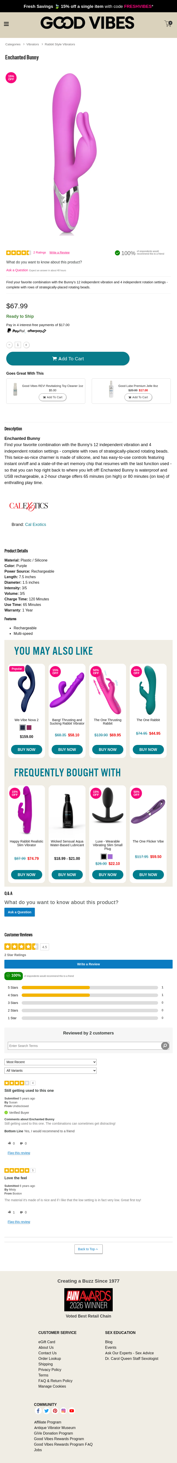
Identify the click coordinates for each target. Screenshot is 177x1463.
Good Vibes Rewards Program (59, 1438)
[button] (22, 727)
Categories (13, 44)
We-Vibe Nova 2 (26, 720)
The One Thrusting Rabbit (107, 722)
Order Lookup (49, 1358)
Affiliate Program (47, 1422)
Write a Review (60, 252)
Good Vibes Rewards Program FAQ (63, 1444)
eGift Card (46, 1342)
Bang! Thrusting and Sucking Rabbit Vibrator (67, 722)
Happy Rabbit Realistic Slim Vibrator (26, 843)
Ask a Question (17, 270)
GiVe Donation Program (53, 1433)
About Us (46, 1347)
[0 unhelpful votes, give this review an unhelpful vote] (22, 1143)
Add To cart (68, 359)
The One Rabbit (148, 720)
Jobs (38, 1450)
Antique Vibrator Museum (55, 1427)
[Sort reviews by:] (50, 1062)
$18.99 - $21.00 (67, 858)
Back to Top (88, 1249)
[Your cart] (167, 23)
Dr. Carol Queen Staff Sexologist (131, 1358)
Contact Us (47, 1353)
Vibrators (33, 44)
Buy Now (26, 749)
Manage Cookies (52, 1386)
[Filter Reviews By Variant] (50, 1071)
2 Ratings (39, 252)
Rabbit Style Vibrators (60, 44)
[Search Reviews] (88, 1046)
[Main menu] (6, 23)
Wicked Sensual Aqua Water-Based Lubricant (67, 843)
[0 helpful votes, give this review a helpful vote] (10, 1143)
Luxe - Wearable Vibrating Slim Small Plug (108, 845)
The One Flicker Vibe (148, 841)
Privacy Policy (50, 1369)
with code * (88, 6)
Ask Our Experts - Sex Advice (129, 1353)
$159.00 (26, 736)
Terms (43, 1375)
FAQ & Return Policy (55, 1380)
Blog (108, 1342)
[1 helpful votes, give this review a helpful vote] (10, 1212)
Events (110, 1347)
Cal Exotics (35, 524)
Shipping (45, 1364)
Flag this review (19, 1153)
